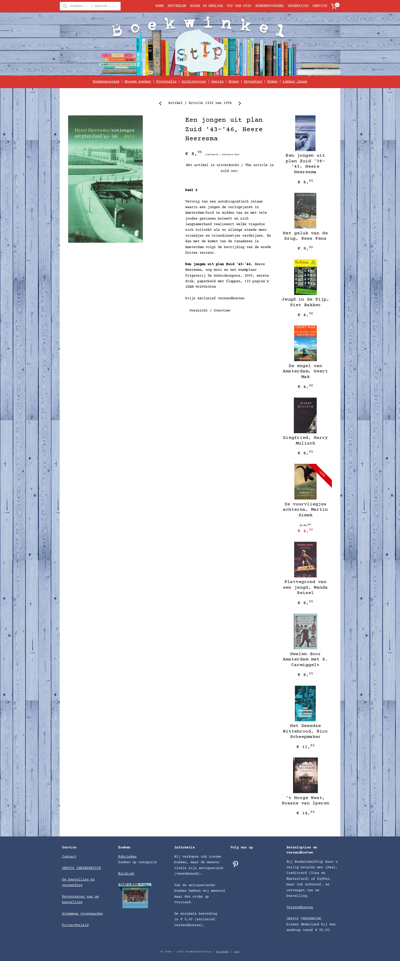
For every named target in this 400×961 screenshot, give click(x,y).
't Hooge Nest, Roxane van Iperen (305, 800)
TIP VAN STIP (239, 6)
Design (217, 82)
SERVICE (319, 6)
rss (236, 951)
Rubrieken (127, 857)
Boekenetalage (106, 82)
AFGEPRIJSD (298, 6)
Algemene (71, 914)
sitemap (222, 951)
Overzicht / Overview (209, 311)
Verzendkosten (299, 907)
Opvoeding (253, 82)
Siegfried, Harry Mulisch (305, 440)
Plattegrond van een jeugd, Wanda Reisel (305, 587)
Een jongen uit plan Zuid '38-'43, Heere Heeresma (305, 164)
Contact (69, 857)
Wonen (234, 82)
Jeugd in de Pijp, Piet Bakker (305, 302)
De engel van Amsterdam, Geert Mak (305, 371)
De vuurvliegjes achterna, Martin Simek (305, 510)
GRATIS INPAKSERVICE (81, 868)
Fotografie (166, 82)
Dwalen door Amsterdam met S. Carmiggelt (305, 660)
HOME (159, 6)
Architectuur (194, 82)
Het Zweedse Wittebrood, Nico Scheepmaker (305, 731)
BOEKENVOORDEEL (269, 6)
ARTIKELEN (177, 6)
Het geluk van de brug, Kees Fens (305, 236)
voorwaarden (91, 914)
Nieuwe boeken (137, 82)
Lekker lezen (295, 82)
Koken (272, 82)
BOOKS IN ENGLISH (206, 6)
